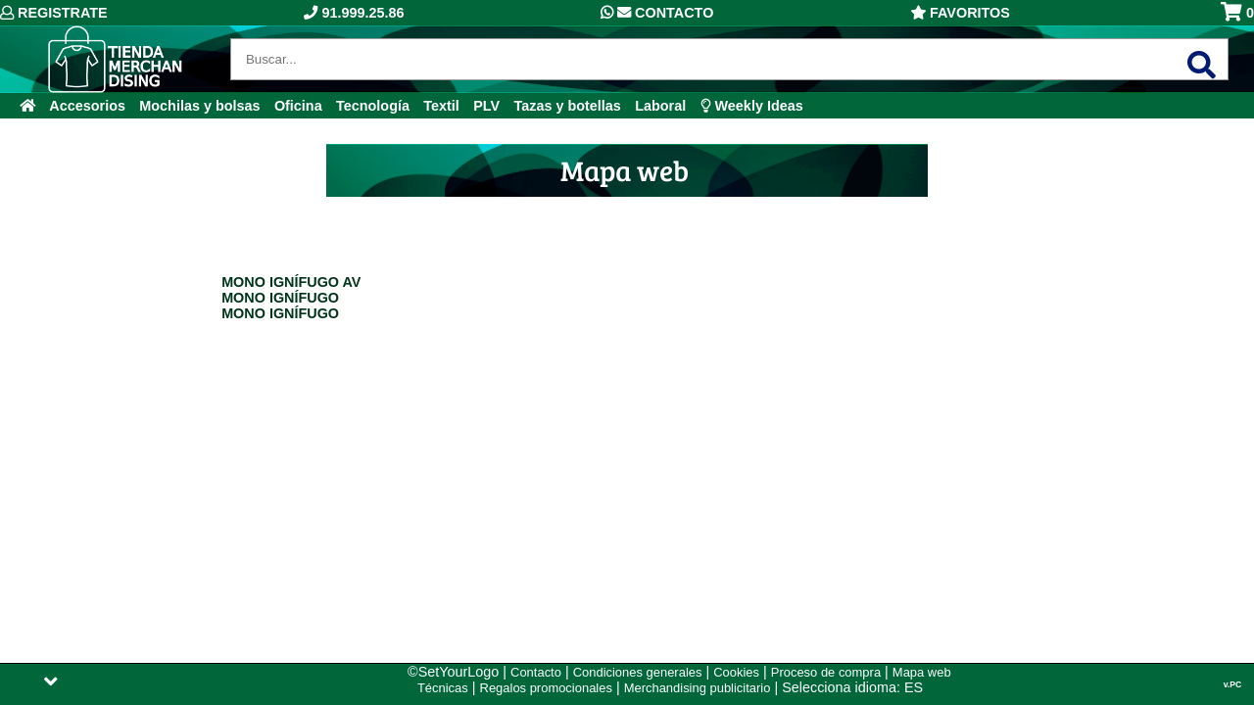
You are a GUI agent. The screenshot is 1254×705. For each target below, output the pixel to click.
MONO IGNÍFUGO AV (291, 282)
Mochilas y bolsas (199, 106)
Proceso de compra (826, 672)
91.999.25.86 (354, 13)
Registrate (54, 13)
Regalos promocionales (546, 688)
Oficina (298, 106)
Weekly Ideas (751, 106)
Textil (441, 106)
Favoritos (960, 13)
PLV (486, 106)
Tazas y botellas (567, 106)
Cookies (736, 672)
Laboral (660, 106)
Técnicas (442, 688)
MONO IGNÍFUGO (280, 298)
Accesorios (87, 106)
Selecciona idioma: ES (852, 687)
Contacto (657, 13)
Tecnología (373, 106)
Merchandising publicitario (697, 688)
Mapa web (921, 672)
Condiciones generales (637, 672)
